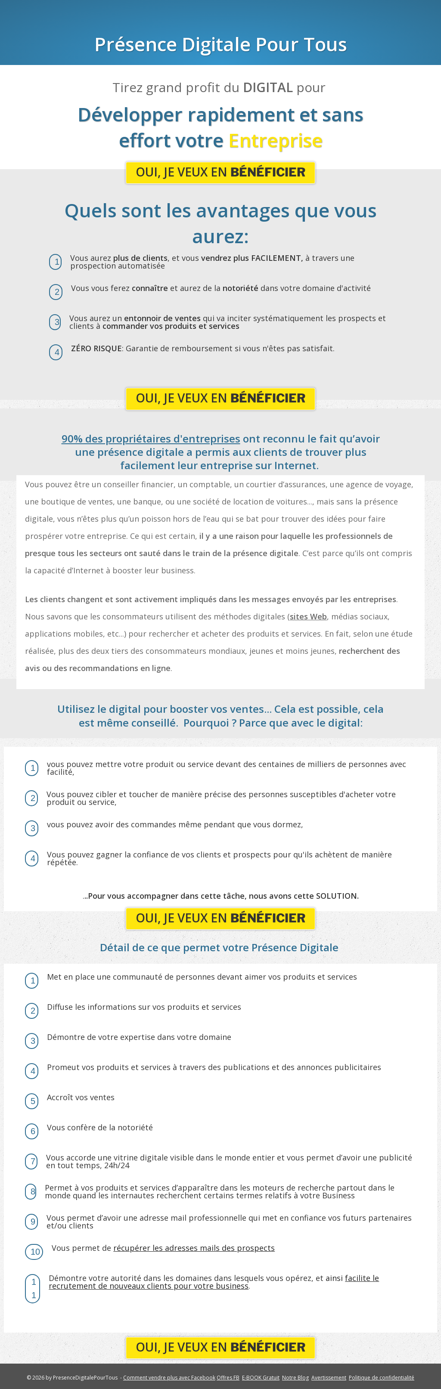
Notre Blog (295, 1377)
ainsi (214, 1282)
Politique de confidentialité (381, 1377)
